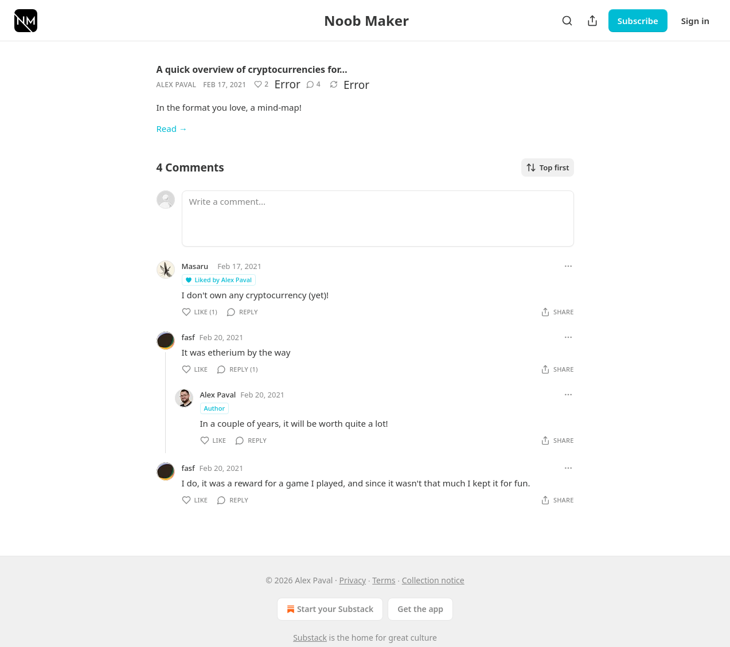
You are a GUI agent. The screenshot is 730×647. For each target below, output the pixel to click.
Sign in (695, 20)
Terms (383, 580)
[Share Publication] (592, 20)
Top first (547, 167)
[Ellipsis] (568, 266)
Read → (172, 128)
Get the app (420, 608)
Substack (310, 637)
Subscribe (638, 20)
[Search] (567, 20)
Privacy (352, 580)
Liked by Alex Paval (218, 279)
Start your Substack (328, 609)
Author (214, 408)
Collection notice (433, 580)
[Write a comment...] (378, 218)
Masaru (195, 266)
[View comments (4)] (313, 84)
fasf (188, 337)
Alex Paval (177, 84)
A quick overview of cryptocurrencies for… (252, 69)
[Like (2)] (261, 84)
